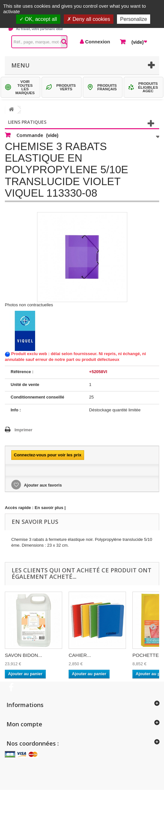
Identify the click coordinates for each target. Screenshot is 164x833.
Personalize (133, 19)
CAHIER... (80, 655)
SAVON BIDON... (23, 655)
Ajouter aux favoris (42, 485)
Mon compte (24, 724)
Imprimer (23, 429)
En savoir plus (49, 507)
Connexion (97, 41)
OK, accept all (38, 19)
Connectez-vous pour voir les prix (48, 454)
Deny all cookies (88, 19)
